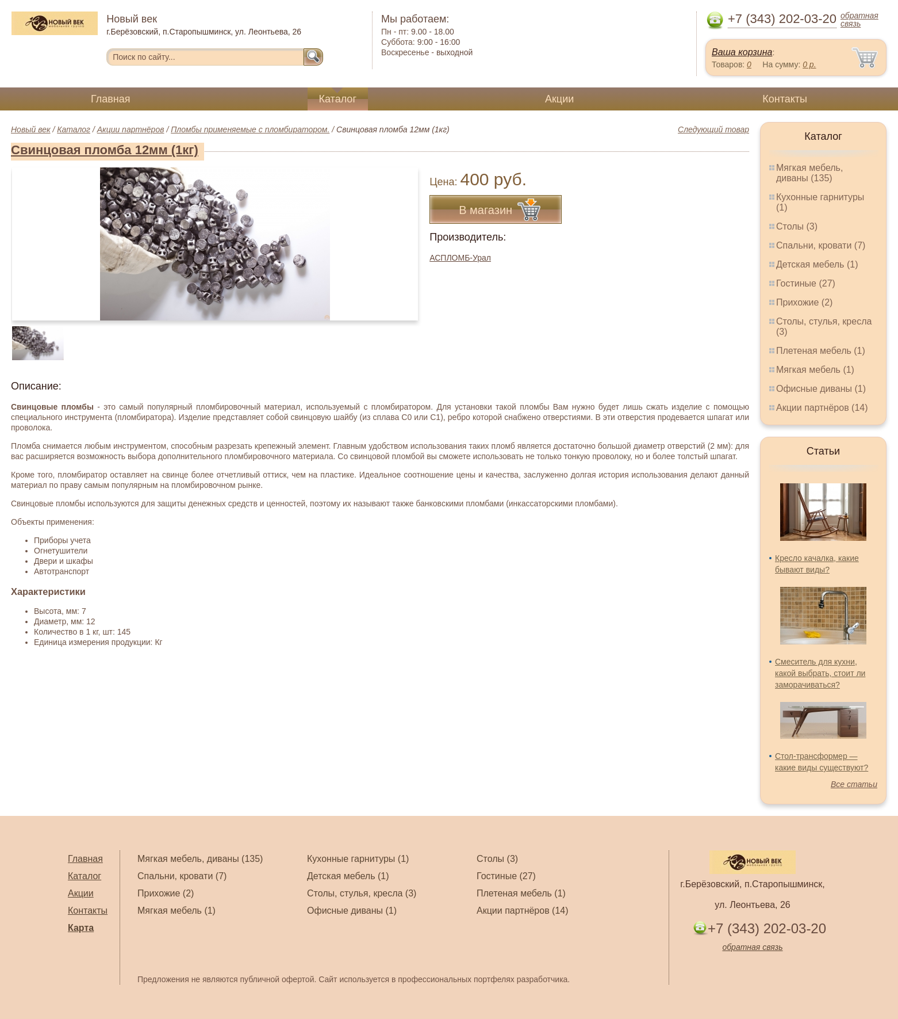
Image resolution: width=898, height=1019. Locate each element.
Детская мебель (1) (817, 264)
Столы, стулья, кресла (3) (361, 893)
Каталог (337, 99)
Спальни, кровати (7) (820, 245)
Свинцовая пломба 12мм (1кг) (104, 150)
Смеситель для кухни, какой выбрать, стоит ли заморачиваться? (820, 673)
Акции (559, 99)
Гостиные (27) (805, 283)
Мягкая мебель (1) (815, 370)
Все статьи (854, 784)
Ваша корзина (742, 52)
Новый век (31, 129)
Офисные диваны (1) (821, 389)
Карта (81, 928)
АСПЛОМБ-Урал (460, 257)
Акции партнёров (130, 129)
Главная (111, 99)
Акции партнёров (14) (822, 408)
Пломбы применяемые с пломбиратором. (250, 129)
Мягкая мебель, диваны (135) (809, 173)
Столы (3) (797, 226)
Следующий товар (713, 129)
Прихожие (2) (804, 302)
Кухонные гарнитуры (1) (358, 859)
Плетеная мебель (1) (820, 351)
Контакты (784, 99)
